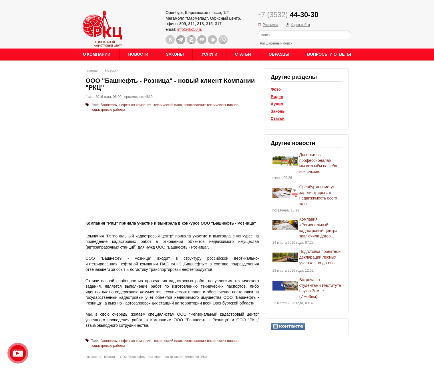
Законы (175, 54)
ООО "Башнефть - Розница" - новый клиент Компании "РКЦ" (164, 356)
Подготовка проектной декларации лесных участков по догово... (320, 257)
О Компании (96, 54)
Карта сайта (300, 25)
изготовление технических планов (211, 105)
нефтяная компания (135, 105)
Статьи (243, 54)
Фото (276, 89)
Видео (277, 96)
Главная (92, 70)
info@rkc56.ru (189, 29)
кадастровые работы (108, 110)
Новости (138, 54)
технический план (168, 105)
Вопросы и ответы (329, 54)
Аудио (277, 104)
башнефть (108, 105)
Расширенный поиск (276, 43)
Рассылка (270, 25)
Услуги (209, 54)
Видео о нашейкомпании (17, 353)
